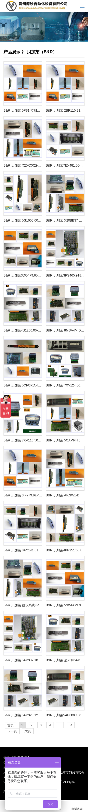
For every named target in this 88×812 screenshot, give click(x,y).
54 (70, 725)
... (59, 725)
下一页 (12, 731)
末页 (28, 731)
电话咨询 (77, 806)
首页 (10, 725)
